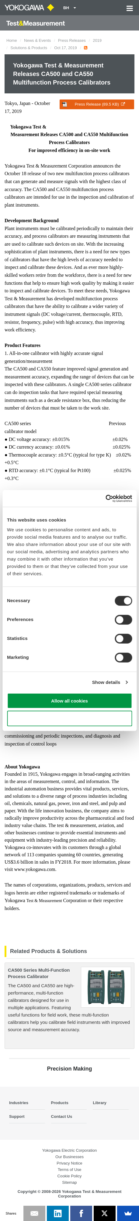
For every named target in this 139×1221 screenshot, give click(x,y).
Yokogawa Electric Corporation (69, 1150)
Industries (18, 1102)
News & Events (37, 40)
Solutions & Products (28, 47)
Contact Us (61, 1116)
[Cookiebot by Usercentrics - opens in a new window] (105, 498)
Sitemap (69, 1182)
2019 (97, 40)
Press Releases (72, 40)
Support (17, 1116)
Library (99, 1102)
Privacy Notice (69, 1163)
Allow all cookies (69, 700)
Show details (106, 682)
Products (59, 1102)
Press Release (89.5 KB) (93, 104)
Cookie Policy (69, 1176)
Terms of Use (70, 1169)
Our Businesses (69, 1156)
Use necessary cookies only (69, 718)
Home (11, 40)
